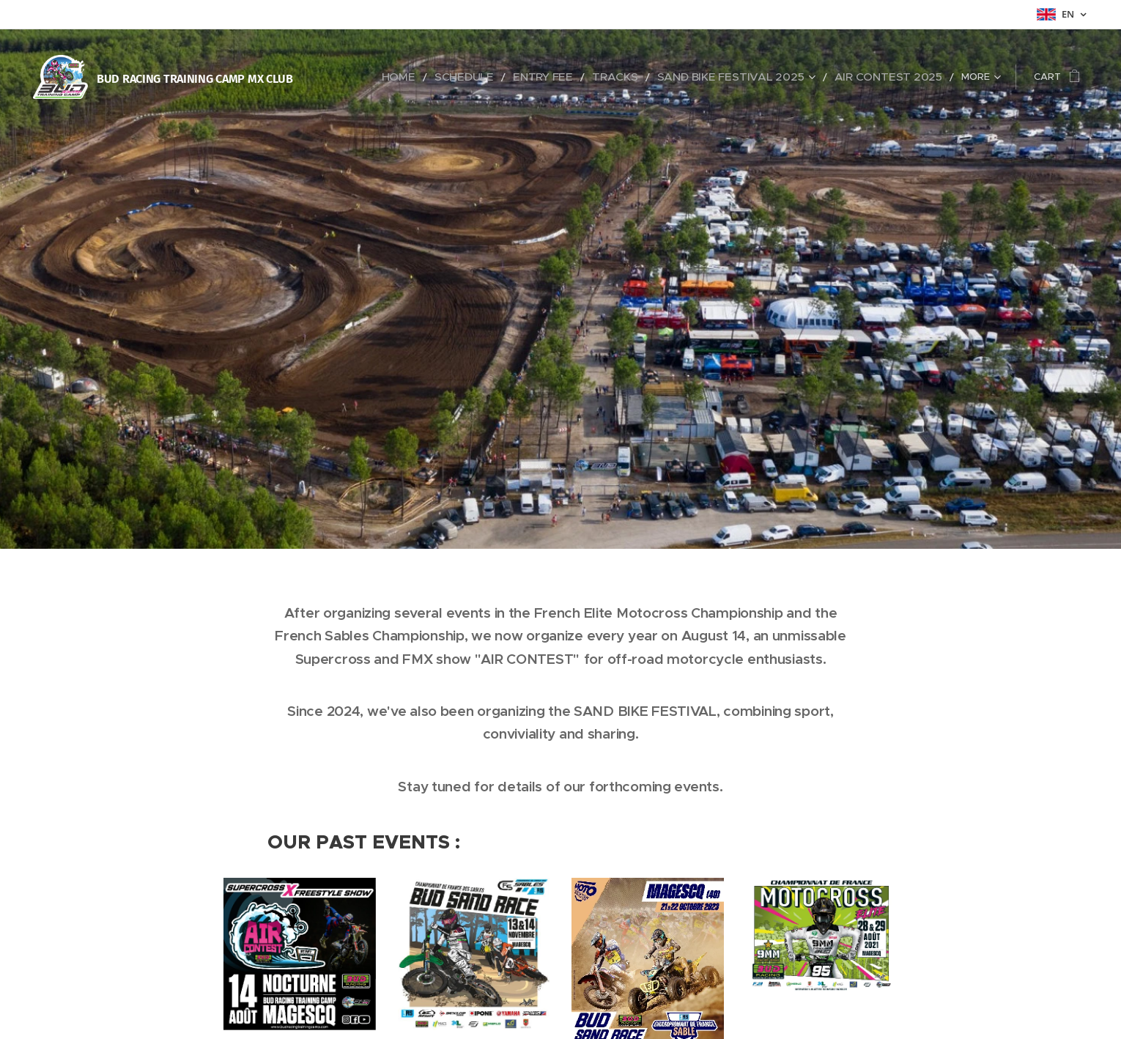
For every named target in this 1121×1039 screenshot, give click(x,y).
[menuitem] (464, 77)
